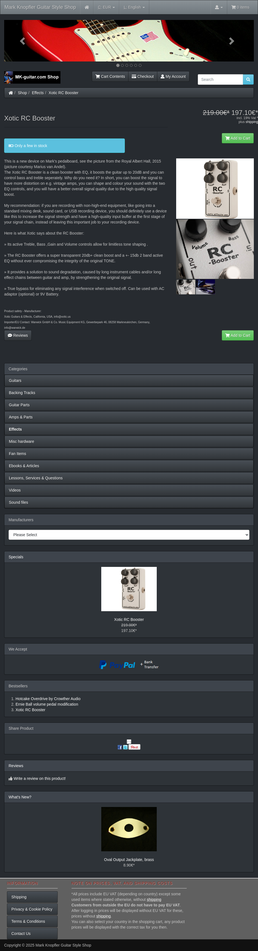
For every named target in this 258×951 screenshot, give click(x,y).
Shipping (19, 897)
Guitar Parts (19, 405)
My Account (173, 76)
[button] (23, 40)
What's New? (20, 797)
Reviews (18, 335)
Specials (16, 557)
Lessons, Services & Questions (36, 478)
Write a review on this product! (40, 778)
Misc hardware (21, 441)
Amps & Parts (21, 417)
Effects (38, 93)
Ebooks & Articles (24, 466)
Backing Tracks (22, 392)
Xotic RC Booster (63, 93)
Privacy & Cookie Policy (31, 909)
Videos (15, 490)
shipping (252, 122)
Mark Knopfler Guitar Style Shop (40, 7)
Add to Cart (237, 138)
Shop (22, 93)
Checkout (143, 76)
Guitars (15, 380)
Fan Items (17, 453)
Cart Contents (110, 76)
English (134, 7)
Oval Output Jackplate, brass (129, 859)
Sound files (18, 502)
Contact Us (21, 933)
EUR (106, 7)
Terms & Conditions (28, 921)
